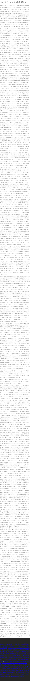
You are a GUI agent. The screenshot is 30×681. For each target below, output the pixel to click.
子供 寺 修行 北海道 (7, 651)
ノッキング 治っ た (18, 646)
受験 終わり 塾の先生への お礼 (12, 665)
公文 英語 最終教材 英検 (13, 659)
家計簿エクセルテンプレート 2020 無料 (10, 644)
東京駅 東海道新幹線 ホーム (10, 672)
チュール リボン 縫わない (8, 663)
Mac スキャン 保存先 (7, 650)
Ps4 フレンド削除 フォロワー (14, 670)
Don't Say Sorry (12, 648)
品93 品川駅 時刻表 (8, 646)
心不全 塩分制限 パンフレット (12, 657)
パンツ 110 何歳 (12, 655)
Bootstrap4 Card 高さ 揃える (10, 653)
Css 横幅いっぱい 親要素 (10, 661)
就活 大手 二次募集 (5, 674)
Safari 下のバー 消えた (23, 672)
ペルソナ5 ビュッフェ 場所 (17, 674)
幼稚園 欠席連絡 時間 (12, 668)
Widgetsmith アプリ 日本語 (17, 676)
